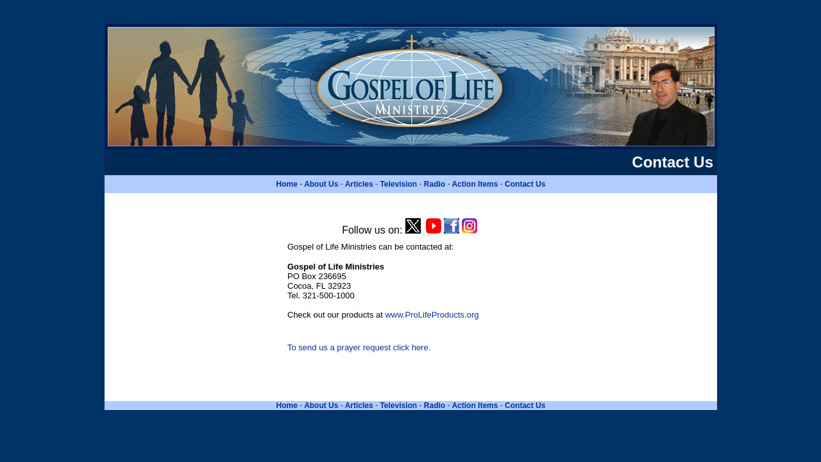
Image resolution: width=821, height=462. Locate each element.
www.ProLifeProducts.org (431, 315)
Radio (434, 184)
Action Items (475, 184)
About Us (321, 184)
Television (398, 184)
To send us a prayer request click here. (358, 347)
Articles (359, 184)
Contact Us (525, 184)
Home (287, 184)
